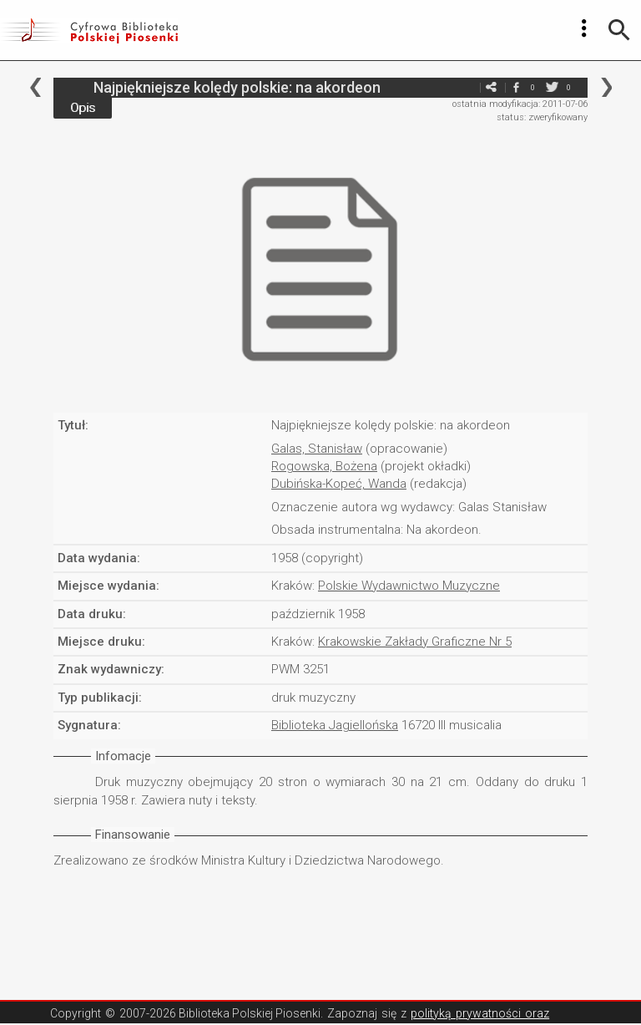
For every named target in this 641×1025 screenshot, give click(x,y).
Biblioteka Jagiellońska (334, 725)
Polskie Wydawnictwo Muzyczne (409, 585)
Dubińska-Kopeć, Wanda (338, 483)
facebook (515, 87)
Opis (82, 107)
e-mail (465, 87)
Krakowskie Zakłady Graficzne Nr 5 (415, 641)
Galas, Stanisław (316, 448)
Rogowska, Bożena (324, 466)
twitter (551, 87)
